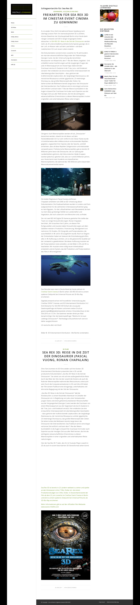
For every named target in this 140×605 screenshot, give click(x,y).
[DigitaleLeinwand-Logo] (21, 9)
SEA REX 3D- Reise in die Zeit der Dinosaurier (67, 41)
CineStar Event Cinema (49, 292)
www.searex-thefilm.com (50, 507)
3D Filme (66, 349)
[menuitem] (21, 23)
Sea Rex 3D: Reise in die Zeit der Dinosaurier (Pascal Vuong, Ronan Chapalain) (65, 356)
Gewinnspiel (58, 11)
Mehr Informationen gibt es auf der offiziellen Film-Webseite (63, 504)
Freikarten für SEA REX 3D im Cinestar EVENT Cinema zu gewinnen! (65, 18)
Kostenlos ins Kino (70, 11)
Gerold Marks (72, 341)
